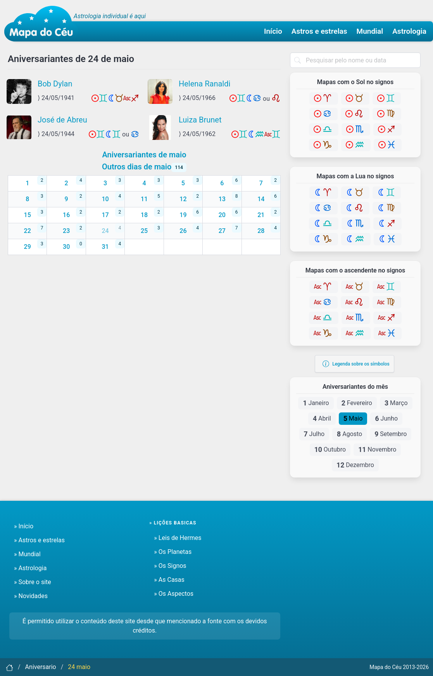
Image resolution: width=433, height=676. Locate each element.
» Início (23, 526)
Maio (353, 419)
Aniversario (40, 667)
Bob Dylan (55, 83)
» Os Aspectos (173, 593)
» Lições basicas (172, 523)
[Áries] (323, 98)
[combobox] (355, 60)
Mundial (370, 31)
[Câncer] (323, 114)
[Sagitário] (387, 129)
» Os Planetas (172, 551)
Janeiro (316, 403)
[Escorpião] (356, 129)
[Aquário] (356, 145)
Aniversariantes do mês (355, 386)
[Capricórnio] (323, 145)
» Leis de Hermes (177, 537)
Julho (314, 434)
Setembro (390, 434)
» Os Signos (170, 565)
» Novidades (31, 596)
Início (273, 31)
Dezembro (355, 465)
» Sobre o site (32, 582)
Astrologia (409, 31)
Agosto (349, 434)
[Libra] (323, 129)
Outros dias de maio (144, 166)
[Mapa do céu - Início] (41, 23)
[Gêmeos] (387, 98)
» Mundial (27, 554)
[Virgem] (387, 114)
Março (396, 403)
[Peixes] (388, 145)
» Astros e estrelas (39, 540)
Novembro (377, 450)
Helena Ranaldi (204, 83)
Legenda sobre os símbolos (356, 363)
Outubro (330, 450)
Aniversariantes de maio (144, 154)
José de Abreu (62, 119)
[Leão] (355, 114)
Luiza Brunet (200, 119)
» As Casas (169, 579)
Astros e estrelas (319, 31)
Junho (386, 419)
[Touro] (355, 98)
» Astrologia (30, 568)
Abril (322, 419)
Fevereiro (357, 403)
